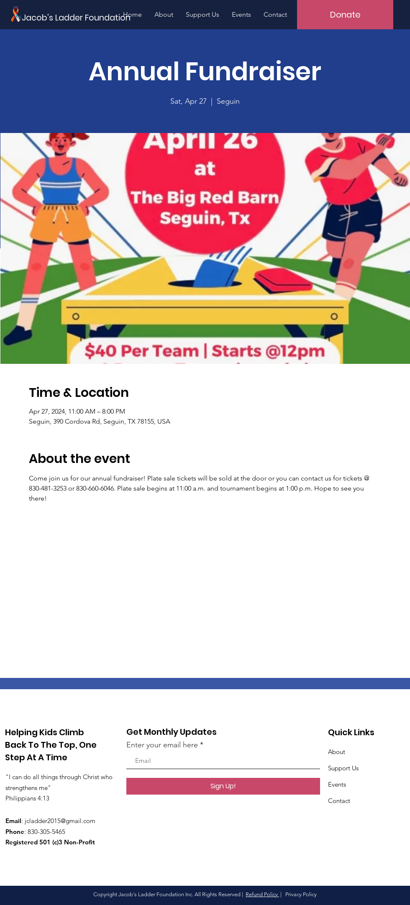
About (336, 752)
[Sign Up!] (223, 786)
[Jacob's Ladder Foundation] (85, 18)
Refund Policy (262, 894)
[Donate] (345, 14)
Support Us (343, 768)
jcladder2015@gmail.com (60, 821)
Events (337, 784)
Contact (339, 801)
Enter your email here (162, 745)
